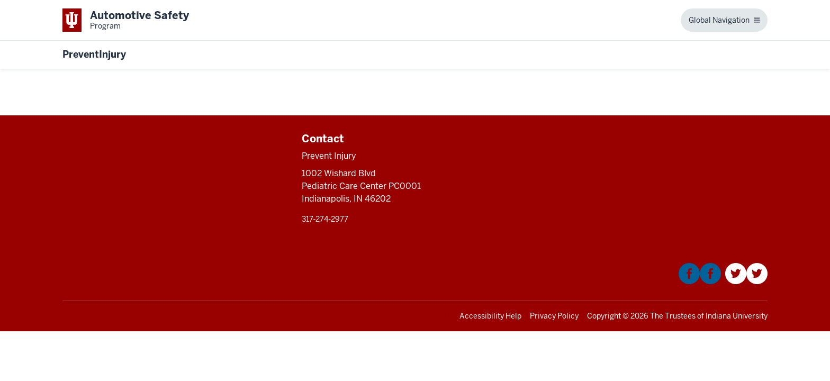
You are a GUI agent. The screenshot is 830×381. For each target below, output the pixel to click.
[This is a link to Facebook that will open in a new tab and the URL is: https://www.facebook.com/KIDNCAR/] (700, 281)
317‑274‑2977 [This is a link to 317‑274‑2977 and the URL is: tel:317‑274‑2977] (325, 219)
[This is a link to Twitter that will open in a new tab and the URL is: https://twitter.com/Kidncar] (746, 281)
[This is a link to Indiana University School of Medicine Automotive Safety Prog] (125, 20)
